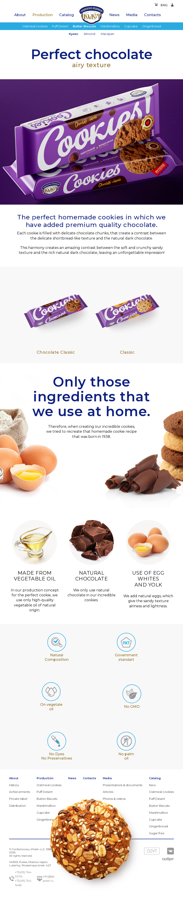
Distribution (17, 805)
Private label (18, 798)
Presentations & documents (122, 785)
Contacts (152, 15)
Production (42, 15)
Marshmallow (110, 26)
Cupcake (131, 26)
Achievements (19, 792)
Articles (108, 792)
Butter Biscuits (84, 26)
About (20, 15)
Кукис (73, 34)
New (152, 785)
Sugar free (156, 833)
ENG (164, 5)
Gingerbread (151, 26)
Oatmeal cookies (35, 26)
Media (131, 15)
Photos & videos (114, 798)
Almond (89, 34)
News (114, 15)
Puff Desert (60, 26)
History (14, 785)
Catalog (66, 15)
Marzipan (107, 34)
